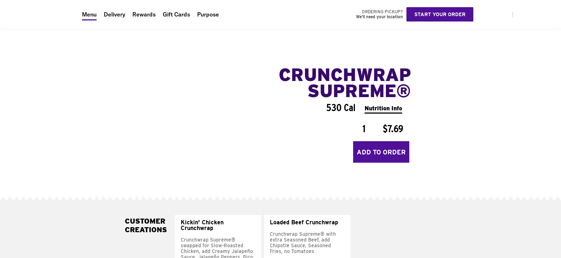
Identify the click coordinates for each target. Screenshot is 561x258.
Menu (89, 14)
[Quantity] (364, 128)
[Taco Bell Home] (39, 14)
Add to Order (381, 152)
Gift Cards (176, 14)
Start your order (439, 14)
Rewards (144, 14)
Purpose (208, 14)
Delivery (114, 14)
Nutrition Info (383, 108)
